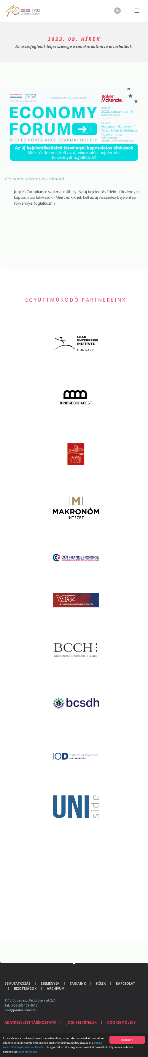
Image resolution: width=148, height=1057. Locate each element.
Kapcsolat (125, 983)
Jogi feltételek (81, 1022)
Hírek (101, 983)
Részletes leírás (27, 1052)
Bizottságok (25, 988)
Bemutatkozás (17, 983)
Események (50, 983)
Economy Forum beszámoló (34, 179)
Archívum (55, 988)
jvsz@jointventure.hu (20, 1010)
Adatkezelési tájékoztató (30, 1022)
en (117, 10)
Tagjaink (78, 983)
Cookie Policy (121, 1022)
